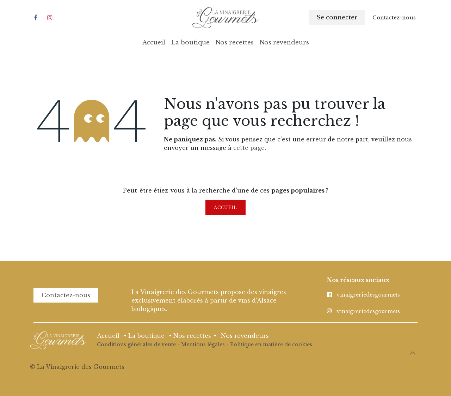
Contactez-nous (66, 295)
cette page (249, 147)
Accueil (225, 207)
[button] (412, 353)
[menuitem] (154, 42)
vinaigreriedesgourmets (368, 295)
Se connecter (337, 17)
